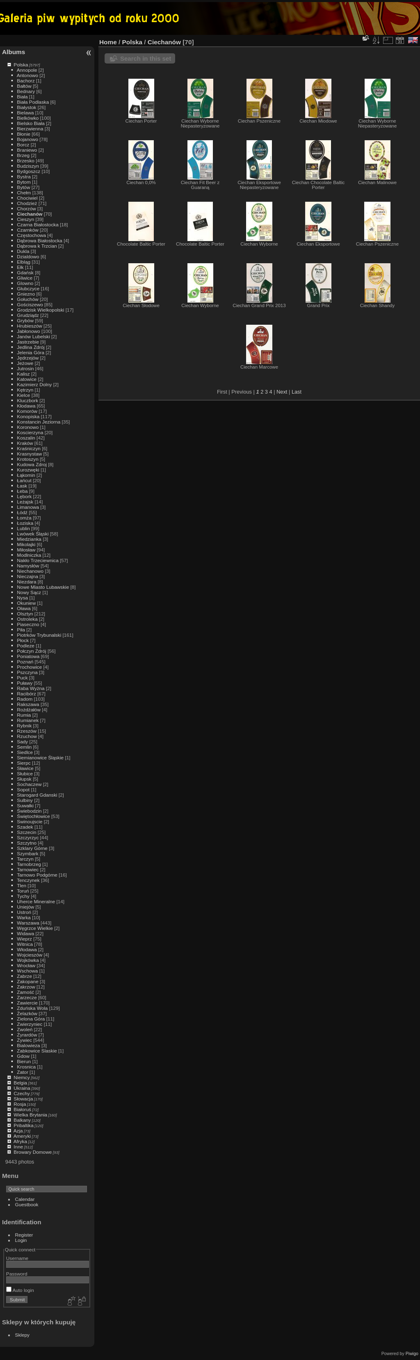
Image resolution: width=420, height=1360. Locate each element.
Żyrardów (27, 1034)
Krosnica (26, 1066)
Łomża (24, 517)
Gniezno (26, 293)
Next (281, 392)
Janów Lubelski (33, 336)
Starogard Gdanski (37, 794)
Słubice (25, 773)
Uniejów (25, 906)
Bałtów (24, 86)
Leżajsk (25, 501)
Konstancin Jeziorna (38, 421)
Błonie (23, 134)
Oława (23, 608)
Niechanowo (30, 571)
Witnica (25, 944)
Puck (22, 677)
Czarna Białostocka (37, 224)
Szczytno (27, 842)
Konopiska (28, 416)
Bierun (24, 1061)
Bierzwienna (30, 128)
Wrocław (26, 965)
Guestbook (27, 1204)
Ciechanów (29, 213)
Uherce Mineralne (36, 901)
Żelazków (27, 1013)
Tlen (21, 885)
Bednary (26, 91)
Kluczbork (27, 400)
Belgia (20, 1082)
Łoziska (25, 523)
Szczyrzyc (28, 837)
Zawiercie (27, 1002)
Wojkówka (28, 960)
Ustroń (24, 912)
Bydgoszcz (28, 171)
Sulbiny (25, 800)
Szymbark (27, 853)
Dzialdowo (28, 256)
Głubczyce (28, 288)
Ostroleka (27, 619)
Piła (21, 629)
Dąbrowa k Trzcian (37, 245)
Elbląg (23, 261)
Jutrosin (25, 368)
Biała (22, 96)
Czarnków (27, 229)
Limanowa (28, 507)
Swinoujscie (29, 821)
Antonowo (27, 75)
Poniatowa (28, 656)
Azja (18, 1130)
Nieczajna (27, 576)
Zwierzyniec (29, 1024)
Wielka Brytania (30, 1114)
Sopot (23, 789)
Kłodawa (26, 405)
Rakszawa (28, 704)
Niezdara (26, 581)
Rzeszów (27, 731)
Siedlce (25, 752)
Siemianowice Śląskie (40, 757)
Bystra (23, 176)
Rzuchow (27, 736)
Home (108, 42)
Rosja (20, 1104)
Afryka (20, 1141)
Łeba (22, 491)
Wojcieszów (29, 954)
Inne (18, 1146)
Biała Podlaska (33, 102)
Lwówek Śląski (32, 533)
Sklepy (22, 1334)
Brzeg (23, 155)
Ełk (20, 267)
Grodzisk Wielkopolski (40, 309)
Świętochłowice (33, 816)
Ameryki (22, 1136)
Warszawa (28, 922)
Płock (23, 640)
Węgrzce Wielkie (35, 928)
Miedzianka (29, 539)
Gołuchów (27, 299)
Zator (22, 1072)
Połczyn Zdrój (31, 651)
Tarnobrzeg (29, 864)
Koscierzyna (30, 432)
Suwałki (25, 805)
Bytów (23, 187)
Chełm (24, 192)
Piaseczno (28, 624)
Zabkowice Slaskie (37, 1050)
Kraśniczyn (29, 448)
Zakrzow (26, 986)
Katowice (27, 379)
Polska (21, 64)
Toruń (23, 890)
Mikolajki (26, 544)
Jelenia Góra (30, 352)
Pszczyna (27, 672)
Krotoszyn (27, 459)
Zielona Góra (31, 1018)
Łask (22, 485)
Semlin (24, 746)
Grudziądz (28, 315)
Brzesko (25, 160)
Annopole (27, 70)
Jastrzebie (28, 341)
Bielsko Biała (30, 123)
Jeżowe (25, 363)
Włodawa (27, 949)
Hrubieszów (29, 325)
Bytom (23, 182)
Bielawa (25, 112)
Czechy (22, 1093)
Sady (22, 741)
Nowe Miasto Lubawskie (43, 587)
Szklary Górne (32, 848)
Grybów (25, 320)
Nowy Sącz (29, 592)
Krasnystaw (29, 453)
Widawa (25, 933)
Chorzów (26, 208)
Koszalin (26, 437)
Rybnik (24, 725)
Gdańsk (25, 272)
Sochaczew (29, 784)
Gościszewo (30, 304)
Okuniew (26, 603)
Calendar (25, 1199)
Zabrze (24, 976)
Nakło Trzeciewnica (37, 560)
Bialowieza (28, 1045)
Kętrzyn (25, 389)
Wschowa (27, 970)
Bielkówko (28, 118)
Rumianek (28, 720)
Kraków (25, 443)
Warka (24, 917)
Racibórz (26, 693)
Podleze (25, 645)
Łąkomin (26, 475)
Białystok (26, 107)
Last (296, 392)
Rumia (24, 715)
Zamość (25, 992)
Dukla (23, 251)
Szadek (25, 826)
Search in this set (145, 58)
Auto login (20, 1290)
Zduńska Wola (32, 1008)
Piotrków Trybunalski (39, 635)
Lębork (24, 496)
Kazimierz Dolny (34, 384)
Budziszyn (28, 166)
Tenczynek (28, 880)
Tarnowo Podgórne (37, 874)
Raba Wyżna (30, 688)
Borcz (23, 144)
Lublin (23, 528)
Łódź (22, 512)
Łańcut (24, 480)
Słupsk (24, 778)
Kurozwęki (28, 469)
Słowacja (23, 1098)
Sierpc (23, 762)
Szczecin (26, 832)
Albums (13, 51)
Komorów (27, 411)
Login (21, 1240)
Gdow (23, 1056)
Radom (24, 699)
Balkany (22, 1120)
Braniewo (27, 150)
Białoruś (22, 1109)
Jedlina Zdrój (30, 347)
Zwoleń (24, 1029)
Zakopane (27, 981)
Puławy (24, 683)
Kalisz (23, 373)
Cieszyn (25, 219)
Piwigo (412, 1353)
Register (24, 1234)
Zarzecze (27, 997)
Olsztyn (25, 613)
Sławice (25, 768)
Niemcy (22, 1077)
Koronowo (28, 427)
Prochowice (29, 667)
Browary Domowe (33, 1152)
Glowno (25, 283)
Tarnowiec (28, 869)
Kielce (23, 395)
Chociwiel (27, 197)
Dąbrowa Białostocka (39, 240)
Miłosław (26, 549)
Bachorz (25, 80)
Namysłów (28, 565)
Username (17, 1258)
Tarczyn (25, 858)
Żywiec (24, 1040)
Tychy (23, 896)
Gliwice (24, 277)
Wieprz (24, 938)
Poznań (25, 661)
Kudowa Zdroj (32, 464)
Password (16, 1273)
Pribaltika (23, 1125)
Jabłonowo (28, 331)
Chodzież (27, 203)
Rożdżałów (29, 709)
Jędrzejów (28, 357)
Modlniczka (29, 555)
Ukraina (22, 1088)
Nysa (22, 597)
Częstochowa (31, 235)
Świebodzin (29, 810)
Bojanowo (27, 139)
